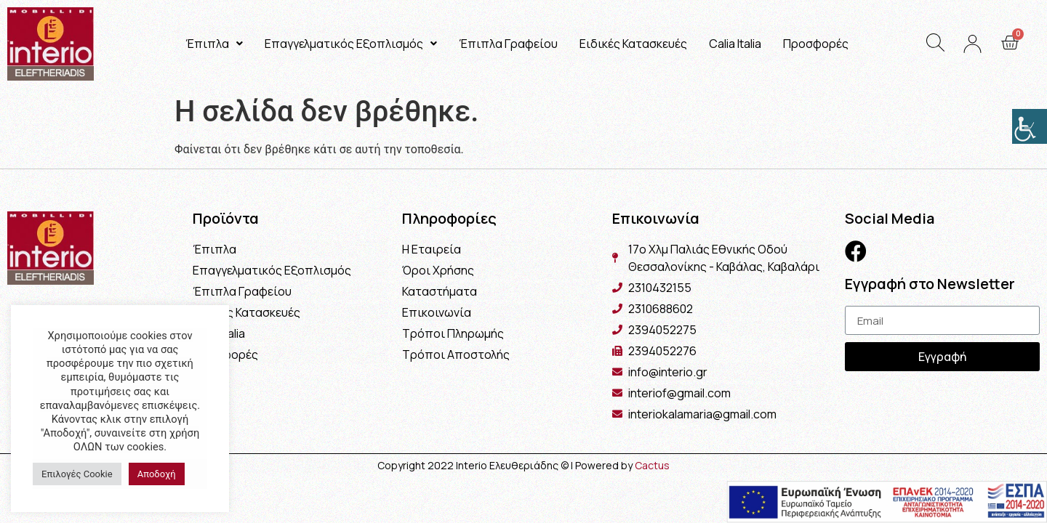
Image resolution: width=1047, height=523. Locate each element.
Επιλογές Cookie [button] (77, 474)
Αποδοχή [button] (156, 474)
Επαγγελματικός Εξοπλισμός (351, 44)
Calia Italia (735, 44)
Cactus (652, 465)
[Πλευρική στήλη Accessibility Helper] (1029, 126)
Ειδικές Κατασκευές (633, 44)
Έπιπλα (214, 44)
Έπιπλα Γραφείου (508, 44)
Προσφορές (816, 44)
